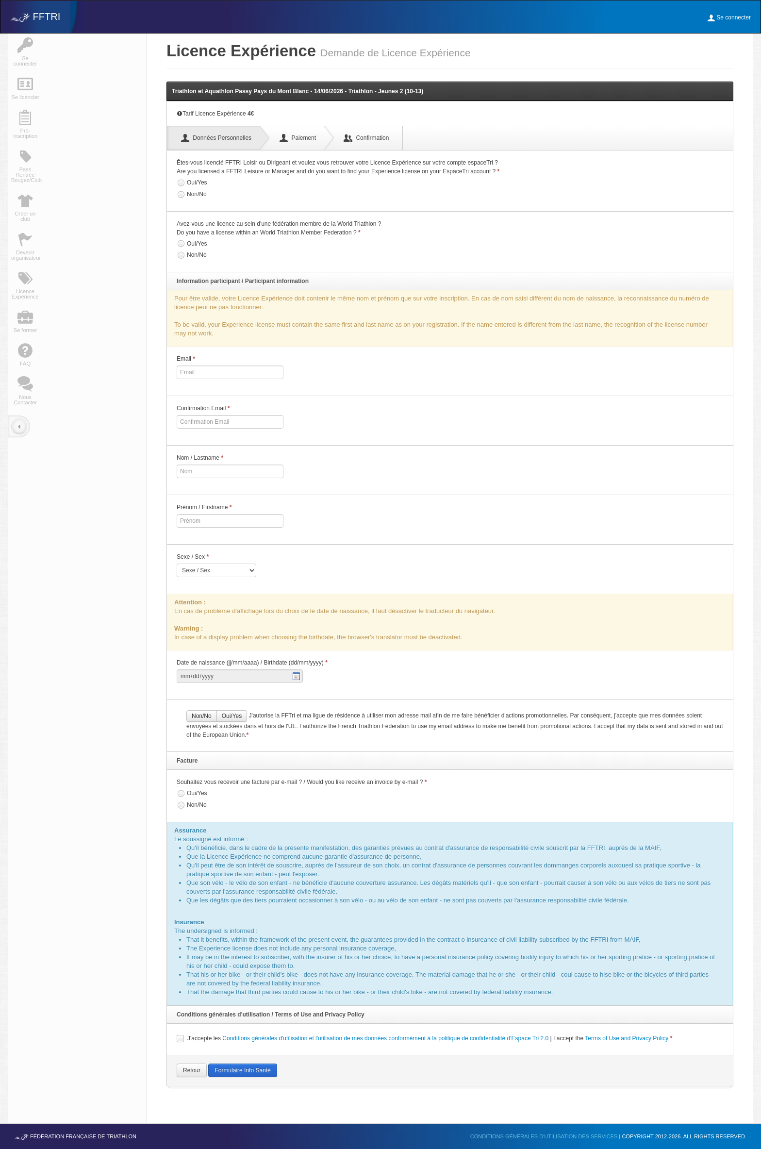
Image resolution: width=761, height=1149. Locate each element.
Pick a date (296, 676)
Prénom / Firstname (204, 507)
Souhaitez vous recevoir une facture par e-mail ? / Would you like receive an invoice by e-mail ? (302, 782)
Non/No (192, 194)
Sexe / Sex (193, 556)
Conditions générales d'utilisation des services (544, 1136)
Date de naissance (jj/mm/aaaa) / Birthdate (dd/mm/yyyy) (252, 662)
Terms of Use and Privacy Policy (626, 1038)
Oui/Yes (192, 183)
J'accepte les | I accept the (424, 1038)
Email (186, 358)
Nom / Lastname (200, 457)
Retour (191, 1070)
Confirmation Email (203, 408)
